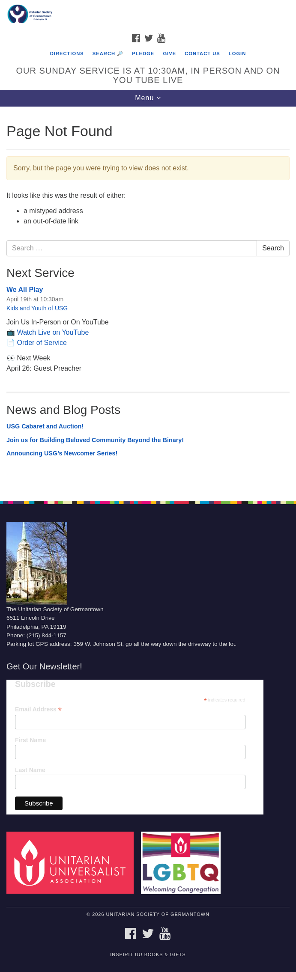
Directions (67, 53)
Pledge (143, 53)
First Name (30, 740)
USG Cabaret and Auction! (45, 426)
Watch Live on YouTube (53, 332)
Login (237, 53)
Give (169, 53)
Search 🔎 (108, 53)
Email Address (38, 709)
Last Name (30, 770)
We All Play (24, 289)
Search (273, 248)
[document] (148, 299)
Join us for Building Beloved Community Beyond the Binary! (95, 440)
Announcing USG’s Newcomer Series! (61, 453)
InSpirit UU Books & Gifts (147, 954)
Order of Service (41, 342)
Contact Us (202, 53)
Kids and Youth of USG (37, 308)
